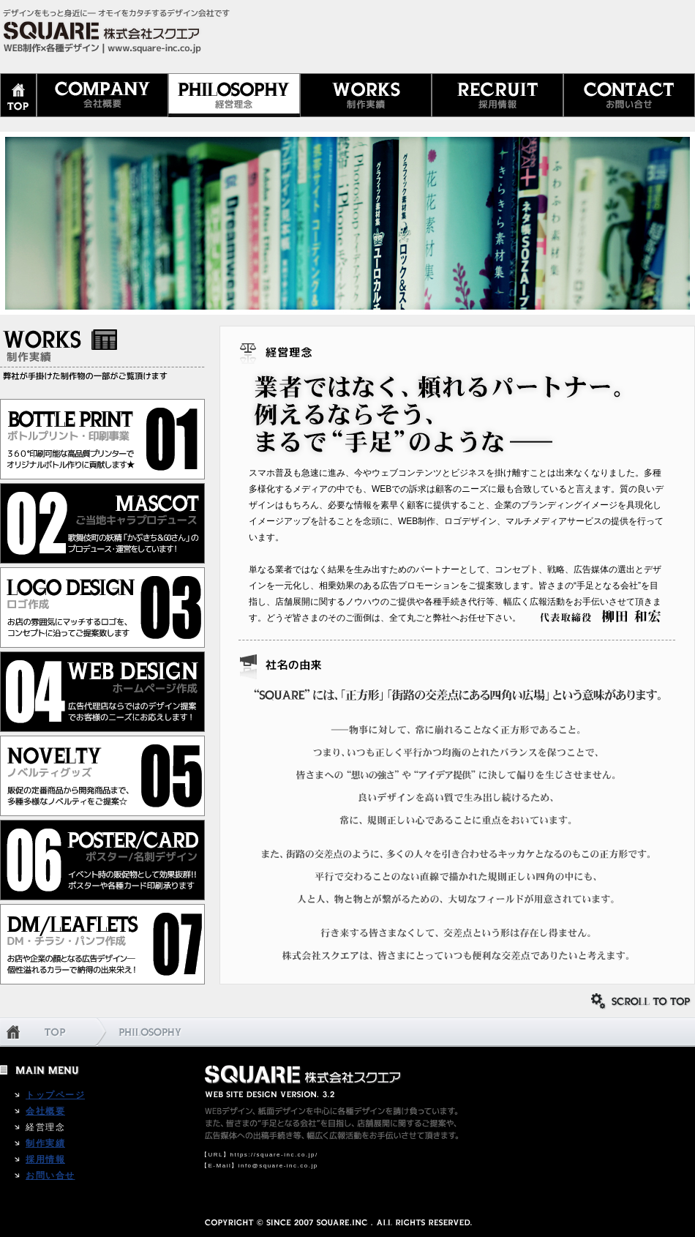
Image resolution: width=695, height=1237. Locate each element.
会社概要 (45, 1111)
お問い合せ (50, 1175)
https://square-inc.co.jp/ (274, 1154)
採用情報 (45, 1159)
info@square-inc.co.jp (278, 1165)
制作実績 (45, 1143)
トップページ (55, 1095)
